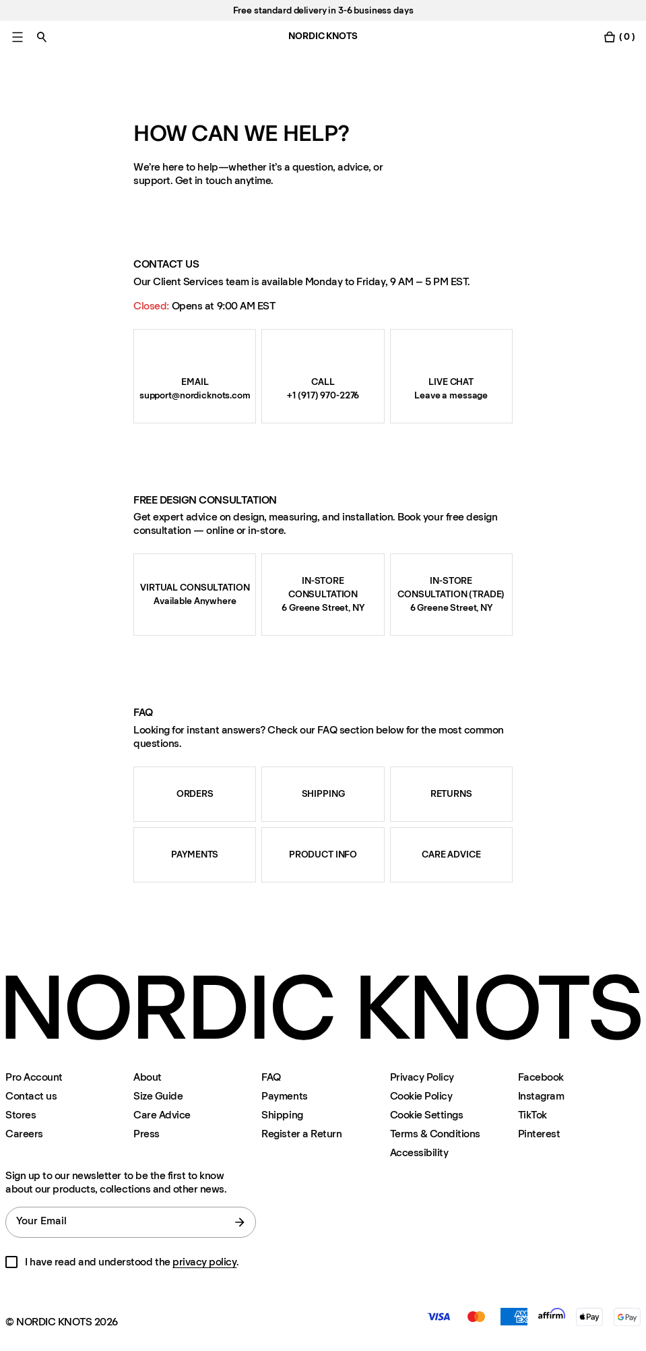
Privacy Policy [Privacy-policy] (422, 1077)
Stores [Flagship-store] (20, 1114)
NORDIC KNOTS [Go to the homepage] (322, 36)
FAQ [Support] (271, 1077)
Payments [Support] (284, 1095)
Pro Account (34, 1077)
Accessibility (419, 1152)
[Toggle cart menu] (619, 37)
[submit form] (240, 1222)
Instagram (541, 1095)
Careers (24, 1133)
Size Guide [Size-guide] (158, 1095)
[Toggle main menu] (17, 37)
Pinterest (539, 1133)
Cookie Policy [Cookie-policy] (421, 1095)
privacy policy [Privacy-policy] (204, 1261)
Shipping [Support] (281, 1114)
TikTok (532, 1114)
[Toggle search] (42, 37)
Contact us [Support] (31, 1095)
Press (146, 1133)
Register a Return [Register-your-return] (301, 1133)
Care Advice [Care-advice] (162, 1114)
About (147, 1077)
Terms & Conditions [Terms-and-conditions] (435, 1133)
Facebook (541, 1077)
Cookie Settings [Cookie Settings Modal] (426, 1114)
